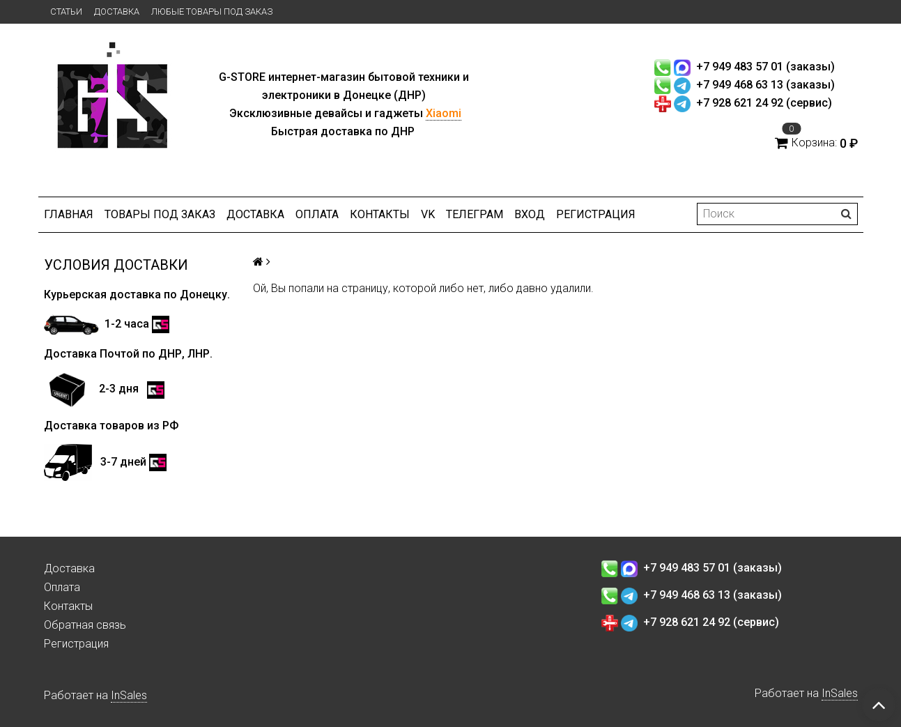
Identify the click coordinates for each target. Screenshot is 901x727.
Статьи (66, 11)
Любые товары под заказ (211, 11)
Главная (68, 214)
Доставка (116, 11)
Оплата (317, 214)
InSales (129, 695)
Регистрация (596, 214)
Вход (529, 214)
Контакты (380, 214)
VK (428, 214)
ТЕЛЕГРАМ (474, 214)
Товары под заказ (160, 214)
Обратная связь (85, 625)
